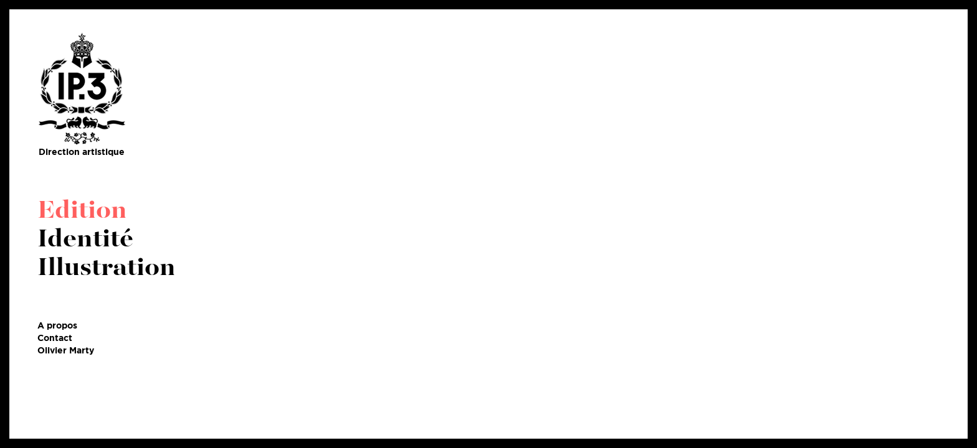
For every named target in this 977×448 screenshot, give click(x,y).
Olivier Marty (65, 351)
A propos (57, 326)
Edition (82, 211)
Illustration (105, 268)
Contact (54, 338)
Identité (85, 239)
